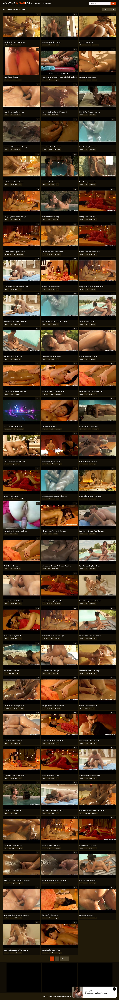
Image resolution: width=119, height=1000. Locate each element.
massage (17, 45)
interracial (51, 45)
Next (64, 959)
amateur (17, 80)
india (81, 289)
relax (87, 289)
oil (11, 45)
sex (6, 534)
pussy (44, 149)
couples (82, 80)
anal (15, 534)
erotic (57, 638)
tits (6, 80)
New (112, 10)
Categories (46, 3)
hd (17, 464)
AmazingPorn (17, 3)
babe (44, 80)
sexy (12, 394)
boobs (11, 80)
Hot (105, 10)
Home (37, 3)
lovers (93, 289)
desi (89, 80)
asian (6, 45)
